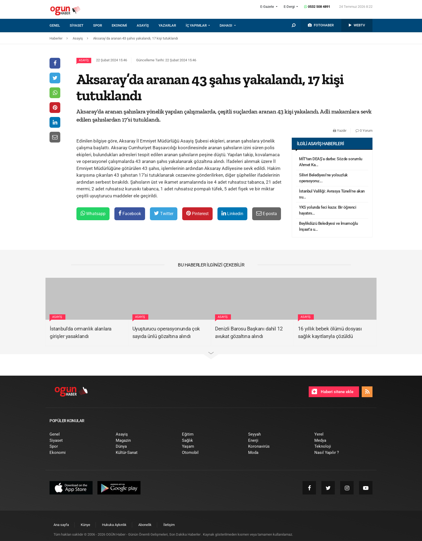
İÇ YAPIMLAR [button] (197, 25)
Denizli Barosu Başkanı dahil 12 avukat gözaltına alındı (249, 333)
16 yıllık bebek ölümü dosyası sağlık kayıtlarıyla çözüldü (330, 333)
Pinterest (197, 213)
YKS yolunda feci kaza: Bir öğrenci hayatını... (327, 210)
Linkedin (232, 213)
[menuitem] (60, 25)
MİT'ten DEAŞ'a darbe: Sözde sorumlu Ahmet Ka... (330, 162)
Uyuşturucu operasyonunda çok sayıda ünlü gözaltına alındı (166, 333)
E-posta (266, 213)
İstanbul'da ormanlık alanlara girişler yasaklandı (80, 333)
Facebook (129, 213)
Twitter (163, 213)
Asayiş (84, 60)
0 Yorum (364, 131)
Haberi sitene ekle (332, 391)
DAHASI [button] (226, 25)
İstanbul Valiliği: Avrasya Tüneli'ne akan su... (332, 194)
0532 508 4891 (317, 7)
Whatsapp (92, 213)
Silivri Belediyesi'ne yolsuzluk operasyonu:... (323, 178)
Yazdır (339, 131)
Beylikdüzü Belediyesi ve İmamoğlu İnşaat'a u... (328, 226)
